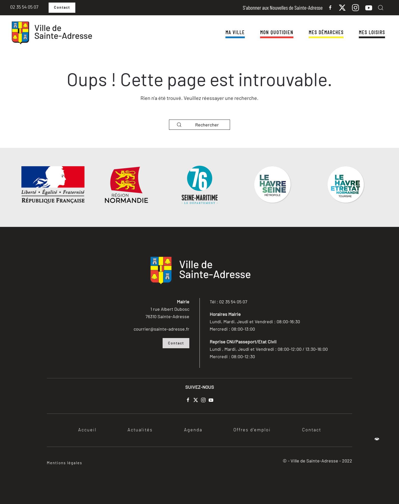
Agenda (193, 430)
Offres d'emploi (252, 430)
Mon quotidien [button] (276, 32)
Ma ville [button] (235, 32)
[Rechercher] (199, 125)
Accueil (87, 430)
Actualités (140, 430)
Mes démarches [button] (326, 32)
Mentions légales (64, 462)
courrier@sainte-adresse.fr (161, 329)
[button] (381, 8)
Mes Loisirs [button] (372, 32)
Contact (62, 7)
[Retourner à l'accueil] (51, 33)
